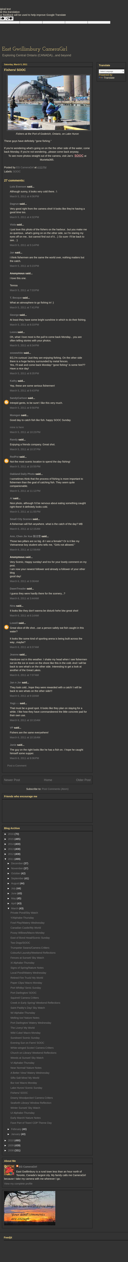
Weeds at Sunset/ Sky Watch (27, 1057)
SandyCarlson (18, 398)
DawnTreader (18, 588)
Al (11, 498)
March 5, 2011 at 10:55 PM (25, 466)
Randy (14, 439)
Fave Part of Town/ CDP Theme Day (31, 1122)
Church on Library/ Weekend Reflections (33, 1052)
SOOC (17, 171)
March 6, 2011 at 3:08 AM (24, 581)
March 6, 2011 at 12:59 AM (25, 549)
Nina (12, 605)
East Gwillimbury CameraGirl (34, 49)
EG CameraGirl (28, 1166)
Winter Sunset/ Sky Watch (25, 1107)
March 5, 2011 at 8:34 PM (24, 345)
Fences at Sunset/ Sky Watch (27, 957)
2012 (11, 854)
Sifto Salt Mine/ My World (24, 1077)
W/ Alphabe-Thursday (22, 1012)
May (14, 898)
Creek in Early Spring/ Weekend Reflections (35, 1002)
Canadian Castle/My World (25, 927)
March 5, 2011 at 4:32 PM (24, 217)
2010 (11, 1140)
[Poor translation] (9, 18)
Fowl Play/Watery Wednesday (27, 922)
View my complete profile (18, 1183)
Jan (12, 252)
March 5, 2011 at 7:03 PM (24, 290)
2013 (11, 849)
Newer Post (12, 780)
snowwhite (16, 352)
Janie (13, 744)
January (16, 1134)
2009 (11, 1145)
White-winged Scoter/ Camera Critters (32, 1047)
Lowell (14, 623)
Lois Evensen (18, 186)
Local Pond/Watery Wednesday (28, 972)
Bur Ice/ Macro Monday (23, 1082)
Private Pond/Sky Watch (24, 912)
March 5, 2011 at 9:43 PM (24, 390)
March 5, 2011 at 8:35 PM (24, 373)
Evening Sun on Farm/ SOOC (27, 1042)
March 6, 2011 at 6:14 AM (24, 615)
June (14, 893)
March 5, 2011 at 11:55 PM (25, 511)
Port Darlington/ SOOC (23, 992)
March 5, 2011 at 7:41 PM (24, 307)
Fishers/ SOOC (19, 1092)
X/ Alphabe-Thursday (22, 962)
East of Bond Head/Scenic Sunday (30, 937)
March (15, 908)
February (16, 1129)
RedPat (14, 456)
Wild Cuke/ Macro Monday (25, 1032)
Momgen (15, 415)
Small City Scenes (21, 519)
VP (11, 727)
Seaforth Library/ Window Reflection (30, 1102)
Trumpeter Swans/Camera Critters (29, 947)
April (14, 903)
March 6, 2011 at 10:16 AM (25, 737)
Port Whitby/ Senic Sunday (25, 987)
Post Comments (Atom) (55, 789)
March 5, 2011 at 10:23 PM (25, 432)
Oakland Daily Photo (22, 474)
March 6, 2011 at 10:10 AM (25, 720)
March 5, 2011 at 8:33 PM (24, 324)
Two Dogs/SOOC (20, 942)
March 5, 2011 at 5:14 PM (24, 245)
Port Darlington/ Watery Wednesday (30, 1022)
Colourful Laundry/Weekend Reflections (33, 952)
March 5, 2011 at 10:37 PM (25, 449)
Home (48, 780)
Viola (13, 224)
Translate (107, 77)
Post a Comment (16, 765)
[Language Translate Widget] (111, 71)
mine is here (17, 427)
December (17, 863)
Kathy (13, 380)
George (14, 314)
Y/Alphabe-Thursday (22, 917)
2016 (11, 834)
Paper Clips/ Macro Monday (26, 982)
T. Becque (16, 297)
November (17, 868)
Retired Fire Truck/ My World (26, 977)
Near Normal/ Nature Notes (25, 1067)
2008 (11, 1150)
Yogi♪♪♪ (14, 703)
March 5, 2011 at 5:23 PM (24, 265)
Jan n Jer (15, 682)
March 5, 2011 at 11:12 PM (25, 490)
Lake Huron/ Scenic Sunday (26, 1087)
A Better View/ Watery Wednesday (29, 1072)
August (15, 883)
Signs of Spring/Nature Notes (27, 967)
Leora (13, 332)
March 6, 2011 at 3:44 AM (24, 598)
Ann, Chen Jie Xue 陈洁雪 (25, 536)
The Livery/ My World (22, 1027)
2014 (11, 844)
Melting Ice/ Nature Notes (24, 1017)
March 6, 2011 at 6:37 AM (24, 647)
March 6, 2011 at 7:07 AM (24, 675)
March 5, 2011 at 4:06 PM (24, 196)
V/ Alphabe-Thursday (22, 1062)
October (16, 873)
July (13, 888)
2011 (11, 859)
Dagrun (14, 203)
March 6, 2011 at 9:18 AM (24, 695)
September (17, 878)
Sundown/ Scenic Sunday (25, 1037)
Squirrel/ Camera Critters (24, 997)
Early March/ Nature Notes (25, 1117)
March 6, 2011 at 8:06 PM (24, 758)
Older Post (83, 780)
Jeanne (14, 654)
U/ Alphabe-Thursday (22, 1112)
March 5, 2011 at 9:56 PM (24, 407)
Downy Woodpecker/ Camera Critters (31, 1097)
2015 (11, 839)
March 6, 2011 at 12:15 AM (25, 528)
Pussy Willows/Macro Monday (27, 932)
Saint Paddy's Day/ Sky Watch (27, 1007)
